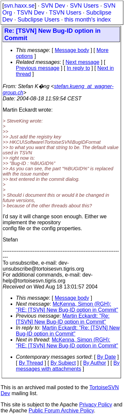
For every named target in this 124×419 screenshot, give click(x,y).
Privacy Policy (95, 404)
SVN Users (84, 5)
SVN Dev (53, 5)
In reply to (78, 68)
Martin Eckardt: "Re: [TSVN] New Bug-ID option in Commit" (62, 319)
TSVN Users (65, 12)
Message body (72, 50)
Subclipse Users (39, 19)
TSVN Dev (30, 12)
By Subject (63, 363)
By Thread (31, 363)
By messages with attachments (68, 366)
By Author (94, 363)
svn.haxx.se (19, 5)
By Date (106, 357)
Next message (82, 62)
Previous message (38, 68)
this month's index (87, 19)
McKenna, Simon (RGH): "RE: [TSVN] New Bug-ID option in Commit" (67, 307)
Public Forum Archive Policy (61, 410)
